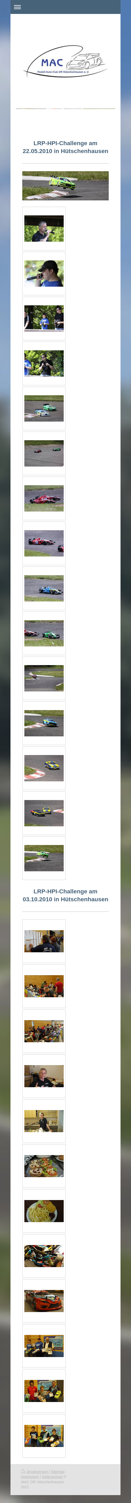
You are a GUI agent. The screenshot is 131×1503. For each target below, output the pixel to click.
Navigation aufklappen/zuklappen (65, 7)
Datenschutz (52, 1477)
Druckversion (35, 1472)
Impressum (30, 1477)
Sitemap (57, 1472)
